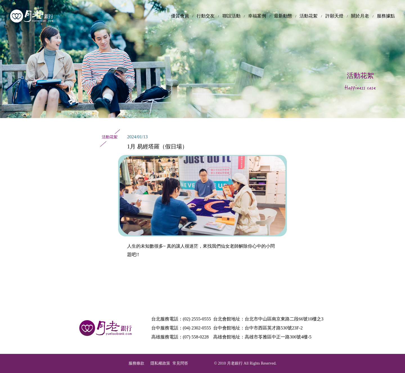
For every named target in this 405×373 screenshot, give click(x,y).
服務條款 (136, 363)
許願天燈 (334, 15)
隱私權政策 (160, 363)
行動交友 (206, 15)
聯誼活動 (231, 15)
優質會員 (180, 15)
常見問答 (180, 363)
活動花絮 (309, 15)
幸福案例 (257, 15)
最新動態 (283, 15)
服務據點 (386, 15)
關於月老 (360, 15)
